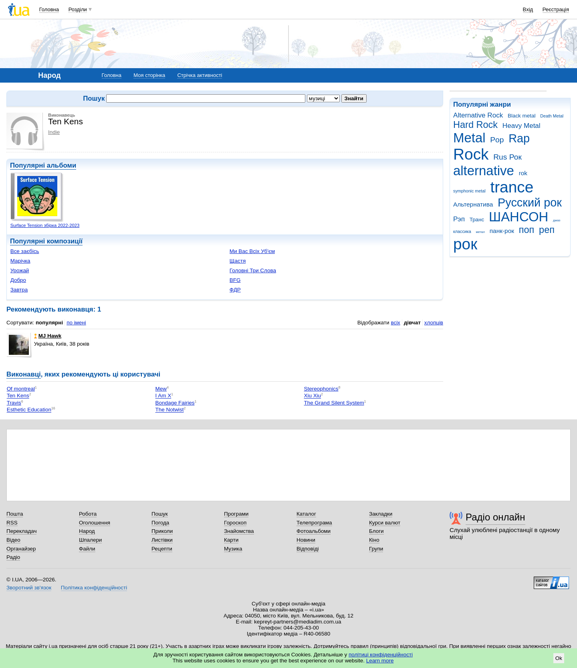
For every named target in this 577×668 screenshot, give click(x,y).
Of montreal (21, 389)
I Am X (163, 396)
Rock (470, 154)
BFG (235, 280)
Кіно (374, 540)
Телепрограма (314, 523)
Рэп (459, 219)
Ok (558, 658)
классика (462, 231)
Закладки (380, 514)
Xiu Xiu (312, 396)
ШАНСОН (518, 216)
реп (547, 230)
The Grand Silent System (334, 403)
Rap (519, 138)
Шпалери (90, 540)
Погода (160, 523)
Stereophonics (321, 389)
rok (523, 173)
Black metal (521, 116)
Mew (161, 389)
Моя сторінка (149, 75)
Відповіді (308, 549)
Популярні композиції (46, 241)
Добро (18, 280)
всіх (395, 323)
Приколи (162, 531)
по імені (76, 323)
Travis (14, 403)
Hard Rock (475, 124)
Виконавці (23, 374)
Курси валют (384, 523)
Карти (231, 540)
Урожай (19, 270)
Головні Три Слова (253, 270)
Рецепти (161, 549)
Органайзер (21, 549)
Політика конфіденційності (94, 588)
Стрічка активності (199, 75)
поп (527, 230)
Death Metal (551, 115)
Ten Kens (18, 396)
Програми (236, 514)
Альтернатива (473, 204)
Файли (87, 549)
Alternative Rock (478, 115)
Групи (376, 549)
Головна (49, 9)
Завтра (19, 290)
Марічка (20, 261)
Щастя (238, 261)
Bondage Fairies (175, 403)
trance (511, 187)
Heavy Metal (521, 126)
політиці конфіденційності (381, 655)
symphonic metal (469, 190)
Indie (54, 132)
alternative (483, 170)
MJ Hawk (48, 336)
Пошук (159, 514)
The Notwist (169, 410)
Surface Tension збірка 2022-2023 (45, 225)
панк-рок (502, 230)
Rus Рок (507, 157)
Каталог (306, 514)
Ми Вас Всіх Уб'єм (252, 251)
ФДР (235, 290)
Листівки (162, 540)
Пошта (14, 514)
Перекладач (21, 531)
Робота (88, 514)
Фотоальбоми (314, 531)
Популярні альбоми (43, 165)
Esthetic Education (29, 410)
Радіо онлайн (495, 517)
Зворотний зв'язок (28, 588)
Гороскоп (235, 523)
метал (480, 232)
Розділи (78, 9)
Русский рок (530, 202)
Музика (233, 549)
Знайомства (239, 531)
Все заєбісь (24, 251)
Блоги (376, 531)
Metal (469, 137)
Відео (13, 540)
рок (465, 244)
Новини (306, 540)
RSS (12, 523)
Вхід (528, 9)
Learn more (380, 661)
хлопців (433, 323)
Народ (87, 531)
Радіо (13, 557)
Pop (497, 140)
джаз (556, 220)
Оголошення (94, 523)
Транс (477, 220)
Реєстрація (556, 9)
